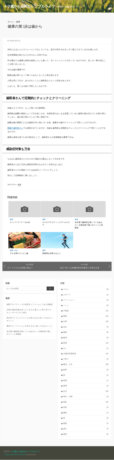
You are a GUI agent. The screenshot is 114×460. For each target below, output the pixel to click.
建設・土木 (85, 364)
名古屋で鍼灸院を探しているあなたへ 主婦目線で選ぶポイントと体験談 (89, 225)
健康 (18, 21)
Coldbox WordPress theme (15, 455)
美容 (85, 407)
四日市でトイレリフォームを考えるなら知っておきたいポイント (30, 319)
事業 (85, 316)
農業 (85, 423)
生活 (16, 250)
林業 (85, 380)
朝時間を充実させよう (51, 253)
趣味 (85, 413)
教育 (85, 370)
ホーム (11, 21)
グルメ (85, 289)
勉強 (85, 337)
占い (85, 348)
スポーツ (85, 294)
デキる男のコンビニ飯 (19, 253)
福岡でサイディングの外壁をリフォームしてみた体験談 (30, 304)
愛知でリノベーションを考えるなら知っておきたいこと (30, 326)
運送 (85, 434)
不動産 (85, 311)
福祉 (85, 402)
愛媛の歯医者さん (15, 128)
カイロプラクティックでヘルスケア (56, 223)
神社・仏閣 (85, 397)
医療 (85, 343)
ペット (85, 305)
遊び (85, 429)
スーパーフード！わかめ (20, 222)
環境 (85, 386)
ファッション (85, 300)
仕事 (85, 321)
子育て (85, 359)
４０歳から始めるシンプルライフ (25, 452)
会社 (85, 327)
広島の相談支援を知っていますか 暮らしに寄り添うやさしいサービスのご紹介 (29, 311)
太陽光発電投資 (85, 353)
